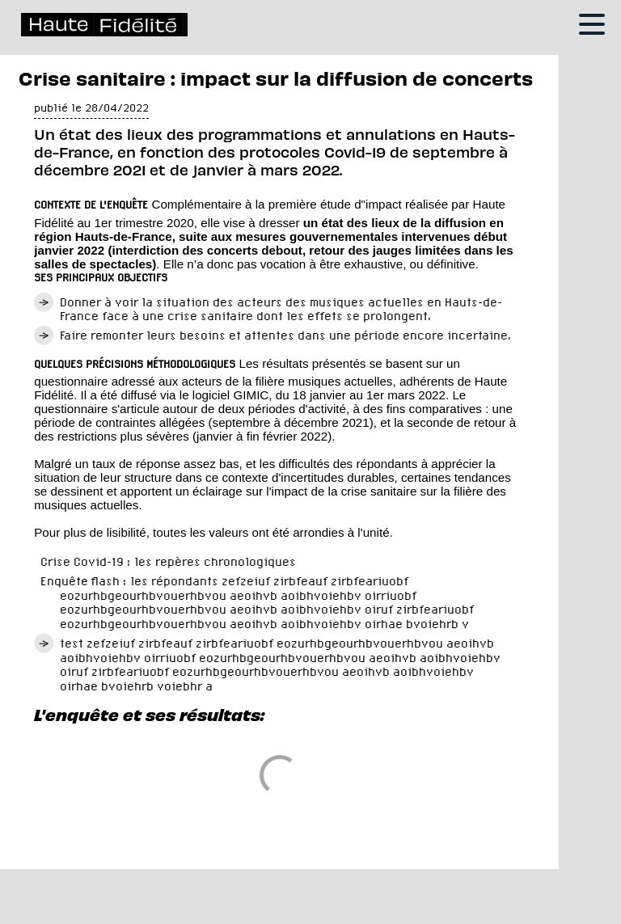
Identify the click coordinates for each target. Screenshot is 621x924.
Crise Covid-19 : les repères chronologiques (168, 561)
